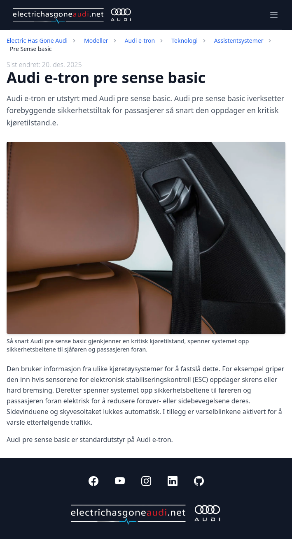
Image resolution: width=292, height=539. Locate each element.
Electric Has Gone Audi (37, 40)
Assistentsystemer (239, 40)
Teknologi (184, 40)
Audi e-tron (140, 40)
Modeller (96, 40)
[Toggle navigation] (274, 15)
